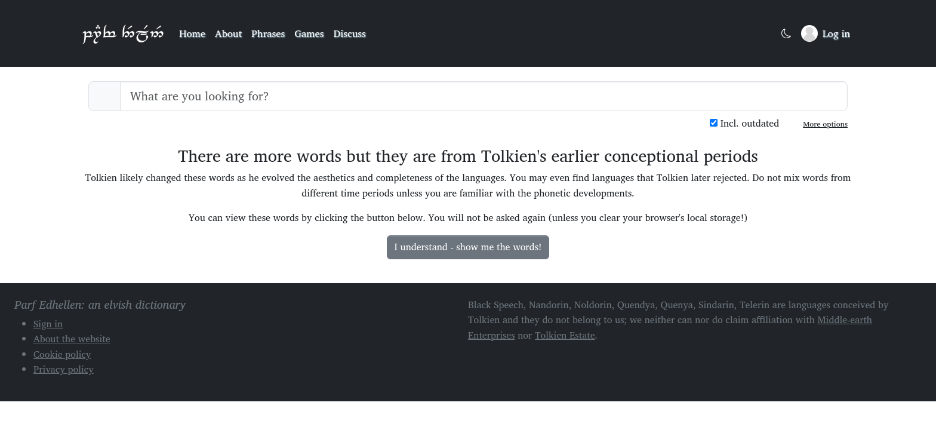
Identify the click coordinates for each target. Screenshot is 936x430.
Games (309, 33)
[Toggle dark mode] (786, 33)
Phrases (268, 33)
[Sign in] (825, 33)
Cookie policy (62, 354)
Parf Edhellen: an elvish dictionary (123, 33)
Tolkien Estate (565, 335)
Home (192, 33)
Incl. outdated (744, 123)
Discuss (350, 33)
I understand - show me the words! (468, 246)
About (228, 33)
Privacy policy (63, 369)
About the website (71, 338)
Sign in (48, 323)
